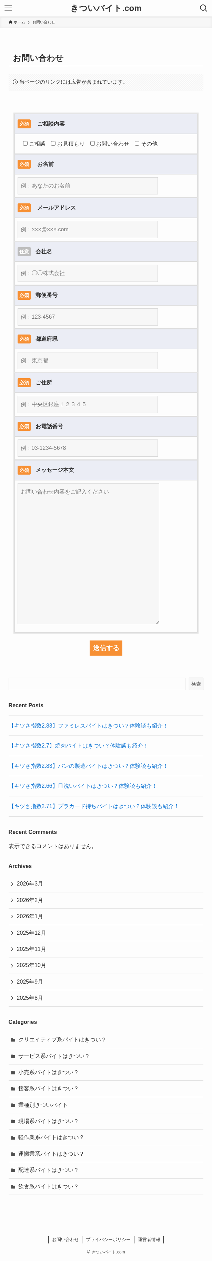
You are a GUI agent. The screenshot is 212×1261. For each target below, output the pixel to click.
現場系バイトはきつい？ (48, 1121)
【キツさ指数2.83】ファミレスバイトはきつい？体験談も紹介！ (88, 726)
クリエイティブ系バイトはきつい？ (62, 1039)
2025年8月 (30, 998)
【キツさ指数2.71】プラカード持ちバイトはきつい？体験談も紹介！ (94, 806)
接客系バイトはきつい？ (48, 1088)
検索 (196, 684)
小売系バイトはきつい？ (48, 1072)
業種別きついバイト (43, 1105)
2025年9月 (30, 982)
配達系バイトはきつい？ (48, 1170)
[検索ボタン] (203, 8)
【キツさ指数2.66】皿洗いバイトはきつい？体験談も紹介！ (83, 786)
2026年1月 (30, 916)
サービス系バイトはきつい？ (54, 1056)
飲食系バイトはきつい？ (48, 1186)
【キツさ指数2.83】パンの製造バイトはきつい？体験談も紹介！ (88, 766)
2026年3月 (30, 884)
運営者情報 (149, 1239)
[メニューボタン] (8, 8)
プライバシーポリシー (108, 1239)
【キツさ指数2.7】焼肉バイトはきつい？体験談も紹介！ (79, 746)
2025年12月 (31, 933)
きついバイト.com (105, 8)
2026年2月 (30, 900)
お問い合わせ (65, 1239)
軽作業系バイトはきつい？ (51, 1137)
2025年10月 (31, 965)
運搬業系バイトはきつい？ (51, 1154)
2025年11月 (31, 949)
